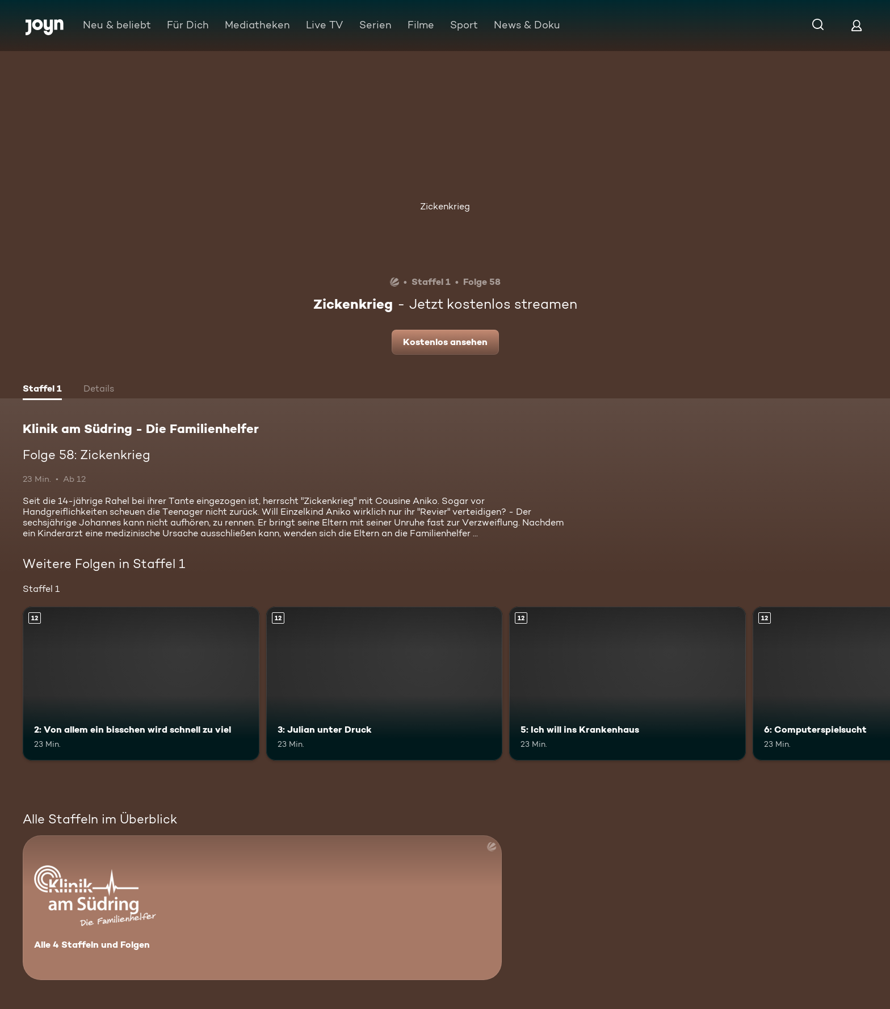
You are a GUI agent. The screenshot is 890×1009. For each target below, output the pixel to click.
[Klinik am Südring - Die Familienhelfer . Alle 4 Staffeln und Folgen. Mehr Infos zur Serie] (262, 907)
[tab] (42, 390)
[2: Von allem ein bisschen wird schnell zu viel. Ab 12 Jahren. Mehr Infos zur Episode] (141, 683)
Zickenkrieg (445, 206)
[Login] (856, 25)
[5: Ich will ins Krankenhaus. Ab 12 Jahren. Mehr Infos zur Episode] (627, 683)
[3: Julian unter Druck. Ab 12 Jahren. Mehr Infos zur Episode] (384, 683)
